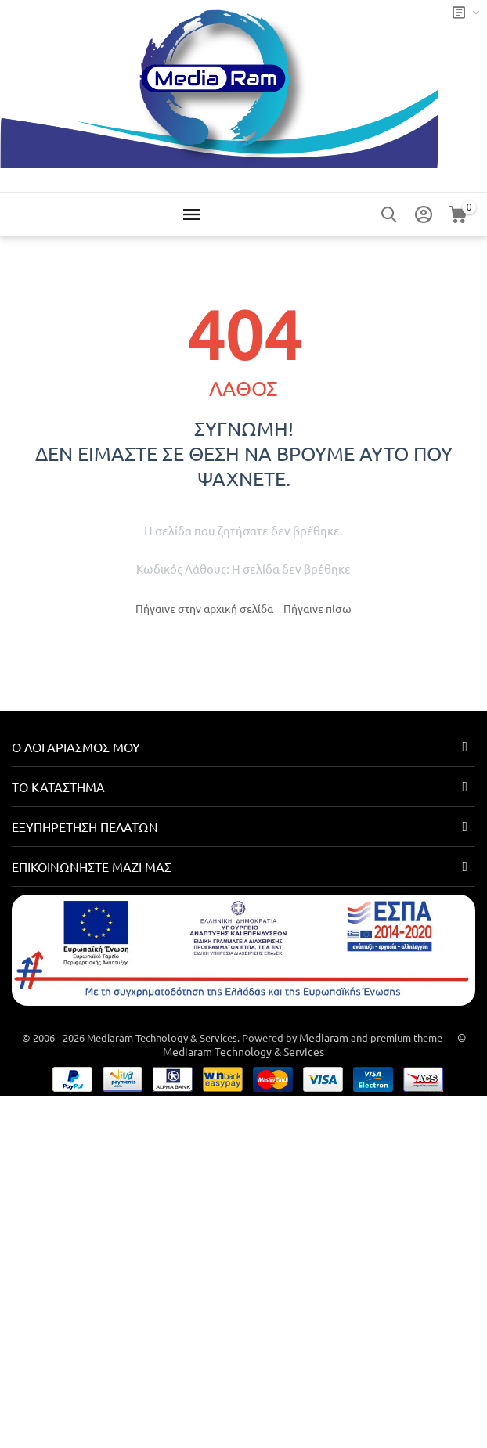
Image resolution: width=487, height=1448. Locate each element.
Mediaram (323, 1037)
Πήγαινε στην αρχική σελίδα (204, 608)
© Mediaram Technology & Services (314, 1044)
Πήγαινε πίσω (317, 608)
